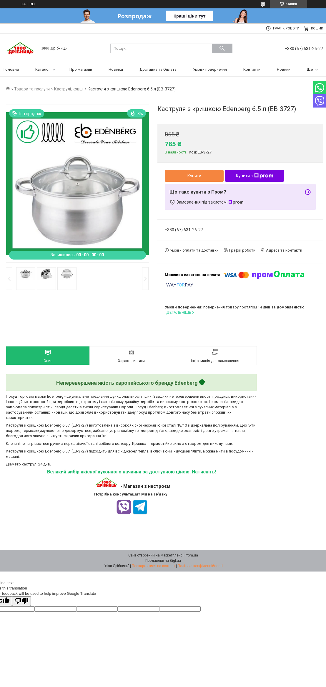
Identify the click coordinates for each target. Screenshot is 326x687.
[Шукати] (222, 48)
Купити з (254, 176)
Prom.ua (191, 555)
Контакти (251, 69)
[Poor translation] (21, 601)
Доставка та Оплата (158, 69)
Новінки (116, 69)
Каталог (42, 69)
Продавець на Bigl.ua (163, 561)
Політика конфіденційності (200, 566)
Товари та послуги (32, 89)
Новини (283, 69)
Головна (11, 69)
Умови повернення (210, 69)
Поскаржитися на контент (153, 566)
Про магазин (80, 69)
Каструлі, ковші (69, 89)
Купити (194, 176)
